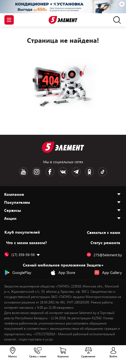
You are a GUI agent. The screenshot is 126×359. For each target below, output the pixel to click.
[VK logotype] (63, 171)
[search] (115, 20)
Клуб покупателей (22, 232)
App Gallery (108, 272)
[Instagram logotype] (36, 171)
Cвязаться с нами (103, 232)
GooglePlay (17, 272)
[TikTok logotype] (102, 171)
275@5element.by (104, 254)
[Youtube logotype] (23, 171)
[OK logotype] (89, 171)
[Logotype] (63, 20)
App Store (62, 272)
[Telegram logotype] (76, 171)
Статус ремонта (105, 242)
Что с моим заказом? (26, 242)
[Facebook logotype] (49, 171)
